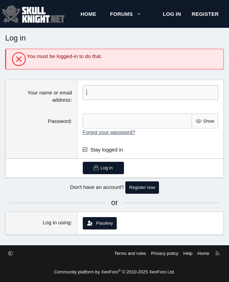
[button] (139, 13)
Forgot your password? (109, 132)
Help (188, 253)
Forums (121, 14)
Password (59, 121)
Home (88, 14)
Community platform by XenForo (114, 271)
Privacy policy (164, 253)
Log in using (56, 222)
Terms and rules (130, 253)
